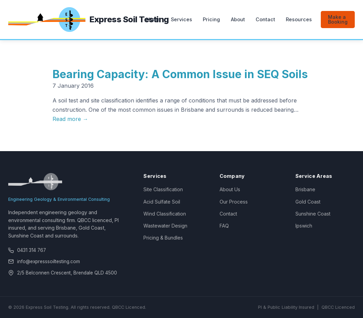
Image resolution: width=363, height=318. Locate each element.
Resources (299, 19)
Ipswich (303, 226)
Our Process (234, 202)
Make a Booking (338, 19)
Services (181, 19)
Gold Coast (307, 202)
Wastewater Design (165, 226)
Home (153, 19)
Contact (265, 19)
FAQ (224, 226)
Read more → (70, 118)
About (238, 19)
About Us (230, 189)
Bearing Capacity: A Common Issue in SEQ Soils (180, 74)
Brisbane (305, 189)
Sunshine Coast (312, 214)
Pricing (211, 19)
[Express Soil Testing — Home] (72, 19)
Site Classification (163, 189)
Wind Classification (164, 214)
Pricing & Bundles (163, 238)
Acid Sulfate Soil (161, 202)
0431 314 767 (31, 250)
